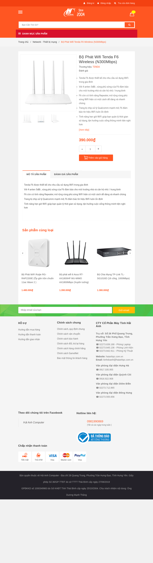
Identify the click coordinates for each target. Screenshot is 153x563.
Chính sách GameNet (67, 353)
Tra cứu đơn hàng (126, 3)
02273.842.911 (106, 351)
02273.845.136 (106, 347)
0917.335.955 (106, 369)
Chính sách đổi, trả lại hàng (70, 343)
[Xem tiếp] (84, 129)
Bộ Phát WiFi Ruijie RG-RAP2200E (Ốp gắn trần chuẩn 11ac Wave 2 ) (38, 278)
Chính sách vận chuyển (68, 334)
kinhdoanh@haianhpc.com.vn (118, 359)
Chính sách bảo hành (67, 338)
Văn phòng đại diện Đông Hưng (114, 392)
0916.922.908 (106, 378)
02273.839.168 (106, 344)
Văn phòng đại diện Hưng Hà (112, 365)
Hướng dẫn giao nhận (29, 339)
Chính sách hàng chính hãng (71, 348)
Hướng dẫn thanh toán (29, 334)
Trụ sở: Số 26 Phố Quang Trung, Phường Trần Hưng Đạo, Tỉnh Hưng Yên (114, 337)
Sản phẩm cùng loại (37, 230)
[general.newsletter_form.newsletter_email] (65, 310)
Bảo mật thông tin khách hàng (72, 358)
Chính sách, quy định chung (71, 329)
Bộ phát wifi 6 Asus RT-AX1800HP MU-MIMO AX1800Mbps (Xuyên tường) (74, 278)
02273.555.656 (106, 397)
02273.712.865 (106, 387)
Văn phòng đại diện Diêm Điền (113, 383)
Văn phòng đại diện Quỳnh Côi (113, 374)
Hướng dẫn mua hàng (29, 329)
